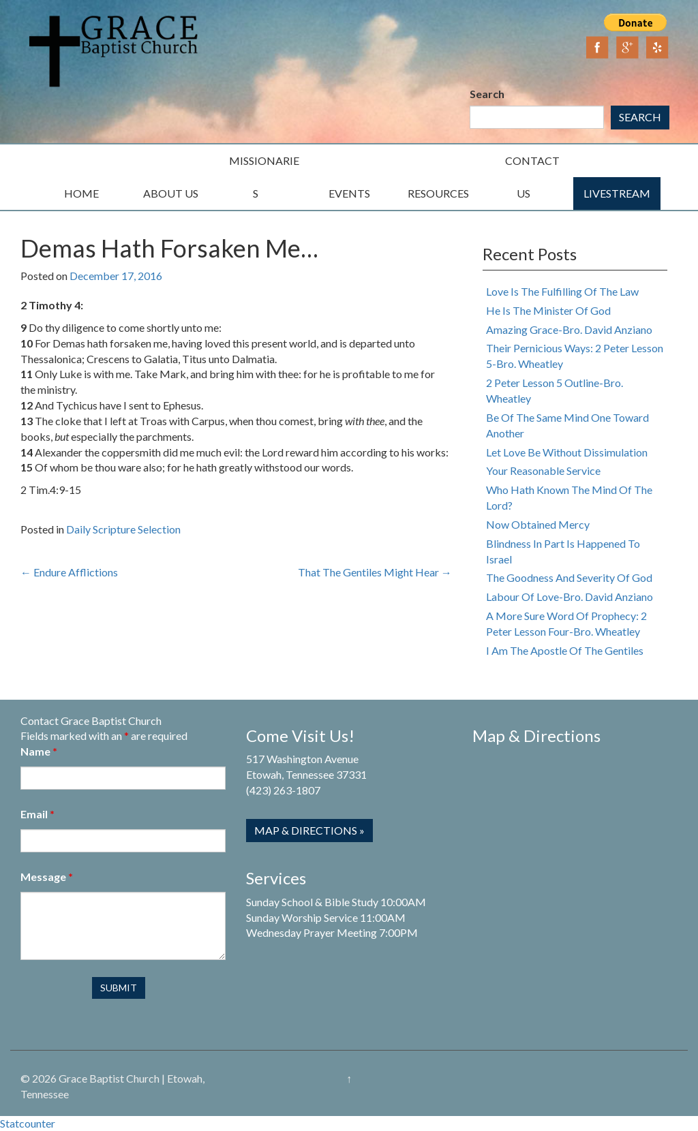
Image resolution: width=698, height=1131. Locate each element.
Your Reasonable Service (543, 470)
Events (349, 193)
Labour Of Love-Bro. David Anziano (569, 596)
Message (46, 876)
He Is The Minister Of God (548, 310)
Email (37, 813)
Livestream (616, 193)
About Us (170, 193)
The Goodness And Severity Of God (569, 577)
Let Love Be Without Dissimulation (567, 452)
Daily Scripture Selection (123, 529)
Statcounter (27, 1123)
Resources (438, 193)
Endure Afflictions (69, 572)
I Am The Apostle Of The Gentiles (564, 650)
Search (487, 93)
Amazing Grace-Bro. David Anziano (569, 329)
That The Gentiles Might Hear (375, 572)
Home (81, 193)
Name (38, 751)
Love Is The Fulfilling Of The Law (562, 291)
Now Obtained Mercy (538, 524)
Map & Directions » (309, 830)
